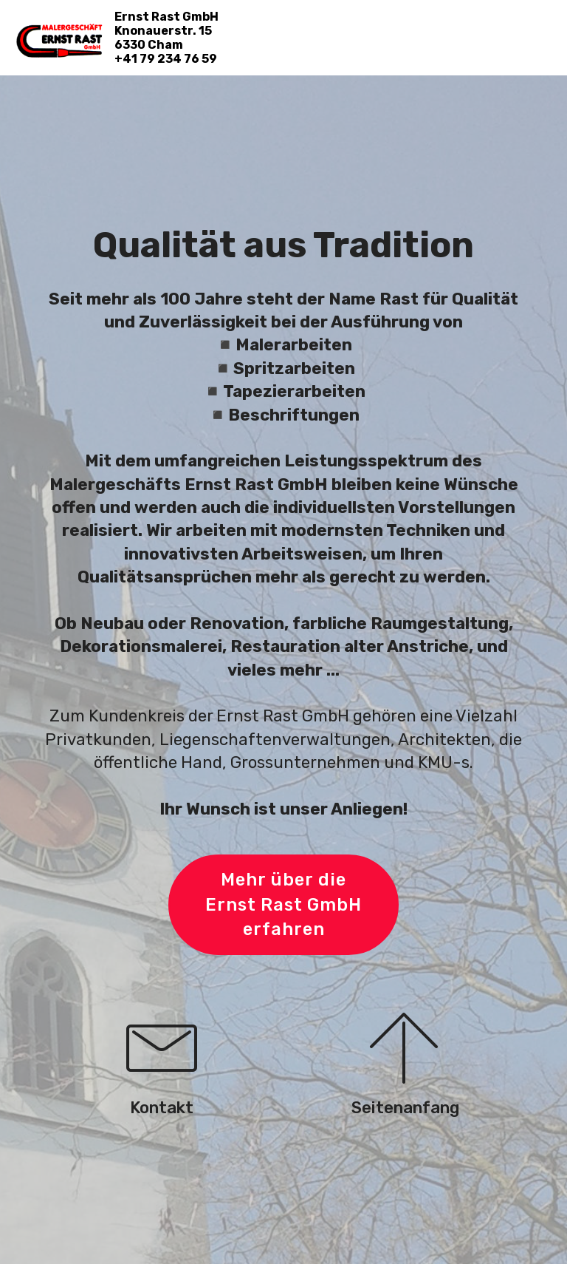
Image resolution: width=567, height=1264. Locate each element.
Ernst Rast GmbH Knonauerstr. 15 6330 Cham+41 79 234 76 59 (166, 38)
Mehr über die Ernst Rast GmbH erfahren (284, 904)
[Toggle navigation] (543, 24)
